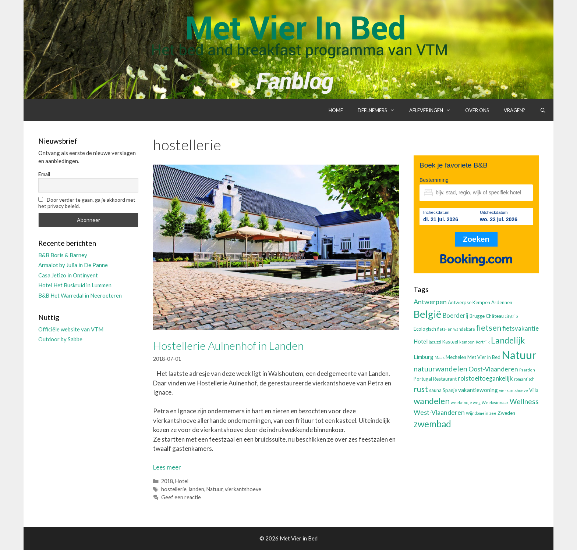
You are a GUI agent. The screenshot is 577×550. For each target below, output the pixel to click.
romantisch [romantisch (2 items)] (524, 379)
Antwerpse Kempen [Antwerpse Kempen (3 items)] (469, 302)
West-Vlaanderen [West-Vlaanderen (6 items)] (439, 412)
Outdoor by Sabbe (60, 339)
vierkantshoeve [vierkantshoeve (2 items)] (513, 390)
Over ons (477, 110)
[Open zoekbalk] (542, 110)
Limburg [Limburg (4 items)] (423, 356)
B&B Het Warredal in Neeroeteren (80, 295)
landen (196, 489)
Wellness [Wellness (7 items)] (524, 401)
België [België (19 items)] (428, 314)
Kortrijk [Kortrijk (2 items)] (483, 341)
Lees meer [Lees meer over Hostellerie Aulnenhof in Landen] (167, 467)
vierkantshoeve (243, 489)
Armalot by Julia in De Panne (73, 265)
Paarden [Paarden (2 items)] (527, 369)
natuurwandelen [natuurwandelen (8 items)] (440, 368)
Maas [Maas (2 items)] (440, 357)
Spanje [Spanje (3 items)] (450, 390)
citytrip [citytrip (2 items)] (511, 316)
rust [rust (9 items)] (421, 388)
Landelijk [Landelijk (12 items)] (508, 340)
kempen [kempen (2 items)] (467, 341)
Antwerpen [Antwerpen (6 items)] (430, 302)
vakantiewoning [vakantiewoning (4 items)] (478, 390)
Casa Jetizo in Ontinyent (68, 275)
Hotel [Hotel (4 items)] (421, 341)
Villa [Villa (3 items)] (533, 390)
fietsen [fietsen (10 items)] (488, 327)
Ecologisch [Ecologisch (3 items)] (425, 329)
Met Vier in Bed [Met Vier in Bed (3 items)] (483, 357)
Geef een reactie (181, 497)
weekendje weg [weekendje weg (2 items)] (466, 402)
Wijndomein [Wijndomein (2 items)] (477, 413)
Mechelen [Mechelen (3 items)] (456, 357)
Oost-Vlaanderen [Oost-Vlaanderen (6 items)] (493, 369)
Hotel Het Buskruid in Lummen (74, 285)
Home (336, 110)
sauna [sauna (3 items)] (435, 390)
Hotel (181, 481)
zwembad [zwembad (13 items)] (432, 423)
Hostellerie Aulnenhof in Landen (228, 345)
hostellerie (174, 489)
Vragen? (514, 110)
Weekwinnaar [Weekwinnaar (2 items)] (495, 402)
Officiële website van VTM (70, 329)
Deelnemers (380, 110)
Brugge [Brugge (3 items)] (477, 316)
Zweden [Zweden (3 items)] (506, 413)
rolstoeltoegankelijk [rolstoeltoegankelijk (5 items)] (485, 378)
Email (44, 174)
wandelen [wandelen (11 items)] (432, 401)
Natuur (214, 489)
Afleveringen (433, 110)
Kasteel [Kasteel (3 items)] (450, 342)
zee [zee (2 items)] (492, 413)
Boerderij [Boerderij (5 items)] (455, 315)
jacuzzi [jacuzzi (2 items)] (435, 341)
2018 (167, 481)
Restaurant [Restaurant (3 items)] (445, 379)
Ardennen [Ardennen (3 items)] (501, 302)
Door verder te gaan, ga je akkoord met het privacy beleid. (86, 203)
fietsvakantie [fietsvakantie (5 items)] (520, 328)
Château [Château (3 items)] (495, 316)
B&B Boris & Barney (62, 255)
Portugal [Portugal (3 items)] (423, 379)
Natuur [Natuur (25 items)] (519, 354)
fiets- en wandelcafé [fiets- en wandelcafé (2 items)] (456, 329)
